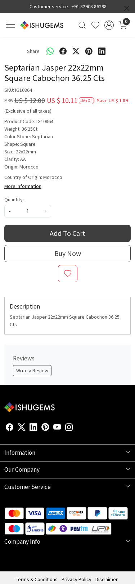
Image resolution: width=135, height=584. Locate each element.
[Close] (126, 8)
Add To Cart (67, 233)
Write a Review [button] (32, 370)
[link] (82, 25)
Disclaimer (106, 579)
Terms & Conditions (37, 579)
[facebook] (63, 51)
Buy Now (67, 253)
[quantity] (27, 211)
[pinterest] (88, 51)
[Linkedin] (33, 428)
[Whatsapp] (50, 51)
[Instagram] (69, 428)
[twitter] (75, 51)
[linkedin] (101, 51)
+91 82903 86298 (89, 6)
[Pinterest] (45, 428)
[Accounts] (109, 25)
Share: (34, 51)
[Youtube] (57, 428)
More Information (22, 186)
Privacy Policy (76, 579)
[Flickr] (77, 428)
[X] (21, 428)
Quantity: (14, 199)
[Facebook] (9, 428)
